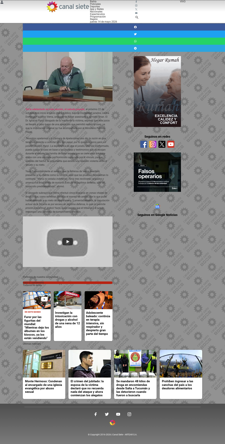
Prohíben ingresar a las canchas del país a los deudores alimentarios (177, 385)
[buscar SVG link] (137, 17)
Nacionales (96, 11)
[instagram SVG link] (136, 6)
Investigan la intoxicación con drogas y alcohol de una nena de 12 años (67, 320)
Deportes (95, 6)
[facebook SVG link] (136, 2)
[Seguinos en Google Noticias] (157, 209)
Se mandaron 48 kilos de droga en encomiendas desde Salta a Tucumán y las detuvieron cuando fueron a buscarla (133, 388)
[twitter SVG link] (136, 10)
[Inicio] (67, 6)
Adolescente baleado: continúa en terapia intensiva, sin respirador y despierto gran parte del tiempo (98, 323)
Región (94, 19)
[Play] (67, 241)
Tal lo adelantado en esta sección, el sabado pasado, (55, 109)
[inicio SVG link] (112, 423)
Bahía (93, 1)
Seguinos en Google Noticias (157, 221)
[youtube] (171, 144)
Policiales (95, 4)
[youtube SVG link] (136, 13)
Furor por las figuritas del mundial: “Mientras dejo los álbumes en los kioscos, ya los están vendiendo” (36, 327)
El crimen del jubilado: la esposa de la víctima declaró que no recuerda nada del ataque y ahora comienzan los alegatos (87, 388)
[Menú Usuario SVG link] (2, 2)
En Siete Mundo (33, 312)
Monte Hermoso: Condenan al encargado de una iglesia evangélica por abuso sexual (43, 387)
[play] (44, 299)
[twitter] (162, 144)
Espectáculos (97, 14)
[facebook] (144, 144)
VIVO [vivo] (183, 1)
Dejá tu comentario (33, 282)
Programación (98, 16)
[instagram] (153, 144)
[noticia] (37, 300)
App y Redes (97, 9)
